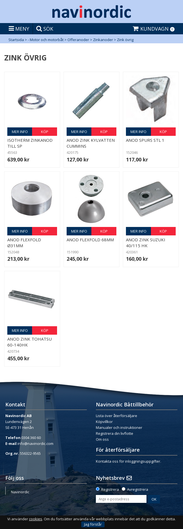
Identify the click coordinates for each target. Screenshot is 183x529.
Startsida (16, 39)
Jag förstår (93, 524)
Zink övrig (125, 39)
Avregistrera (137, 489)
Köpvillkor (104, 421)
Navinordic (20, 491)
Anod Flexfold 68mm (90, 239)
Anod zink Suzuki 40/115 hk (145, 242)
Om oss (102, 439)
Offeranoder (78, 39)
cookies (35, 519)
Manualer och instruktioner (119, 427)
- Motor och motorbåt (46, 39)
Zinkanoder (103, 39)
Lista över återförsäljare (116, 415)
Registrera (110, 489)
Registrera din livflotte (114, 433)
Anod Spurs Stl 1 (145, 140)
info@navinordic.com (35, 443)
